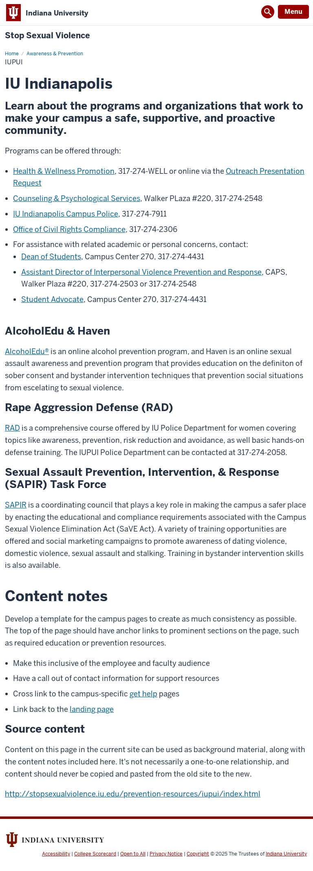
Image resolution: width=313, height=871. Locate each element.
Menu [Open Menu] (293, 11)
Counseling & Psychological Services (76, 198)
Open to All (132, 854)
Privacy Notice (166, 854)
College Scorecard (95, 854)
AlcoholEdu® (27, 351)
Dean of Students (51, 256)
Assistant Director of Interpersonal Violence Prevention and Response (141, 272)
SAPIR (15, 505)
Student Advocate (52, 299)
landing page (92, 709)
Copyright (198, 854)
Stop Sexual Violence (47, 35)
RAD (12, 428)
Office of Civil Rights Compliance (69, 229)
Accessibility (56, 854)
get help (143, 693)
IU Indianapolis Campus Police (65, 214)
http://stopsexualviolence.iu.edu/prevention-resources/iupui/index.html (132, 794)
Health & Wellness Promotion (64, 171)
